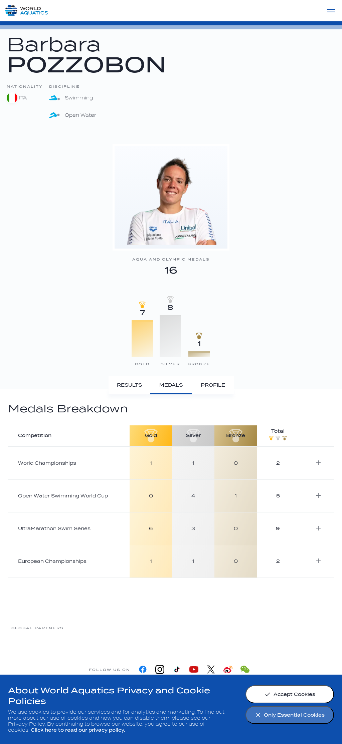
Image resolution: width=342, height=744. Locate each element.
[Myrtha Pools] (90, 628)
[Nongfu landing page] (144, 628)
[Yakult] (304, 628)
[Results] (129, 385)
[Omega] (197, 628)
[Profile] (213, 385)
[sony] (250, 628)
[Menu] (331, 10)
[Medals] (171, 385)
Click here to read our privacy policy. (78, 730)
